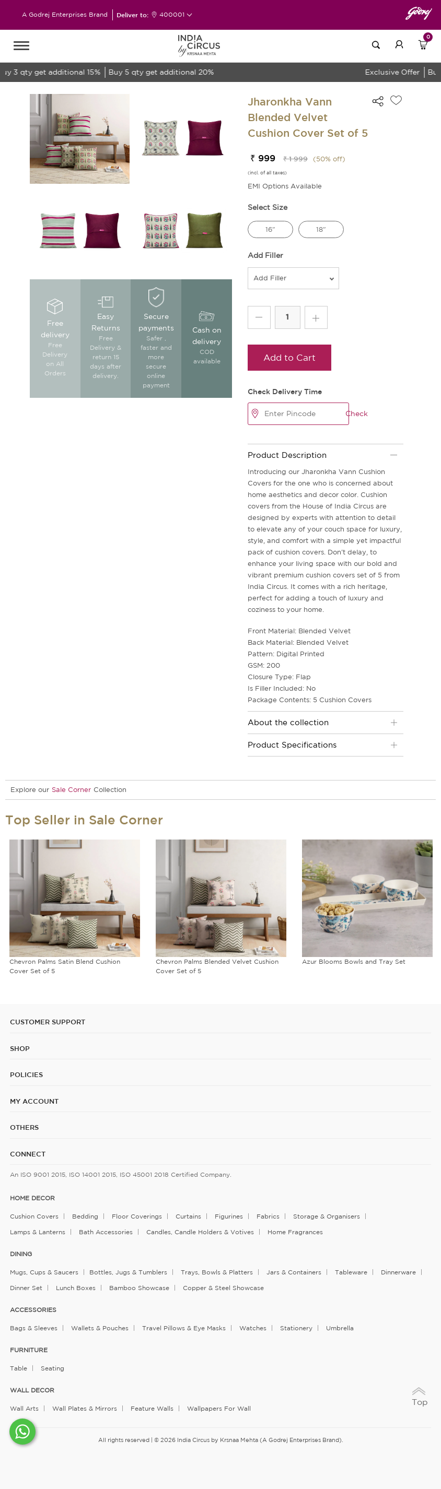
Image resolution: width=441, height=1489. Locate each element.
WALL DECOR (32, 1390)
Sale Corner (71, 790)
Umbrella (340, 1328)
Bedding (85, 1216)
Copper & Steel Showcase (223, 1288)
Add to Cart (289, 357)
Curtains (188, 1216)
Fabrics (268, 1216)
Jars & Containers (293, 1272)
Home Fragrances (295, 1232)
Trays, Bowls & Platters (217, 1272)
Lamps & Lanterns (37, 1232)
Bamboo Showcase (139, 1288)
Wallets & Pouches (100, 1328)
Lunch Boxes (76, 1288)
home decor (32, 1198)
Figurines (229, 1216)
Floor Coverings (137, 1216)
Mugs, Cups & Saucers (44, 1272)
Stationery (296, 1328)
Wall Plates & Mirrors (84, 1408)
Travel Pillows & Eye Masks (184, 1328)
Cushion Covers (34, 1216)
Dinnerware (398, 1272)
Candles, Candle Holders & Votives (200, 1232)
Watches (252, 1328)
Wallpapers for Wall (219, 1408)
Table (18, 1368)
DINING (21, 1254)
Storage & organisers (326, 1216)
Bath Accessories (106, 1232)
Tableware (351, 1272)
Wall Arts (24, 1408)
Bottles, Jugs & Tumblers (128, 1272)
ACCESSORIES (33, 1310)
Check (356, 413)
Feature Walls (152, 1408)
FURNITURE (29, 1350)
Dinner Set (26, 1288)
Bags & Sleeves (33, 1328)
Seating (52, 1368)
